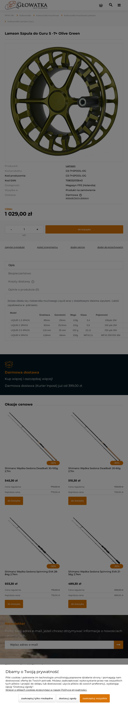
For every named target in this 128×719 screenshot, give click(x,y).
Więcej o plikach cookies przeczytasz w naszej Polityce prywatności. (46, 689)
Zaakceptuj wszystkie (95, 698)
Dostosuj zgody (67, 698)
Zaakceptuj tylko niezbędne (37, 698)
